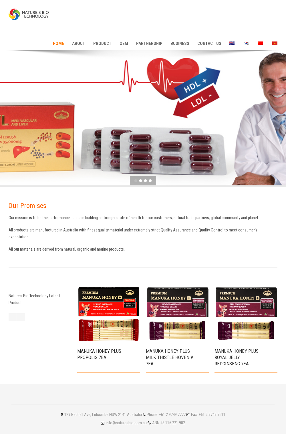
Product (102, 43)
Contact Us (209, 43)
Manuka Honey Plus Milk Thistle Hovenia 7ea (170, 357)
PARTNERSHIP (149, 43)
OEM (124, 43)
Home (58, 43)
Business (179, 43)
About (78, 43)
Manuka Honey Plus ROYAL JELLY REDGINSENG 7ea (236, 357)
